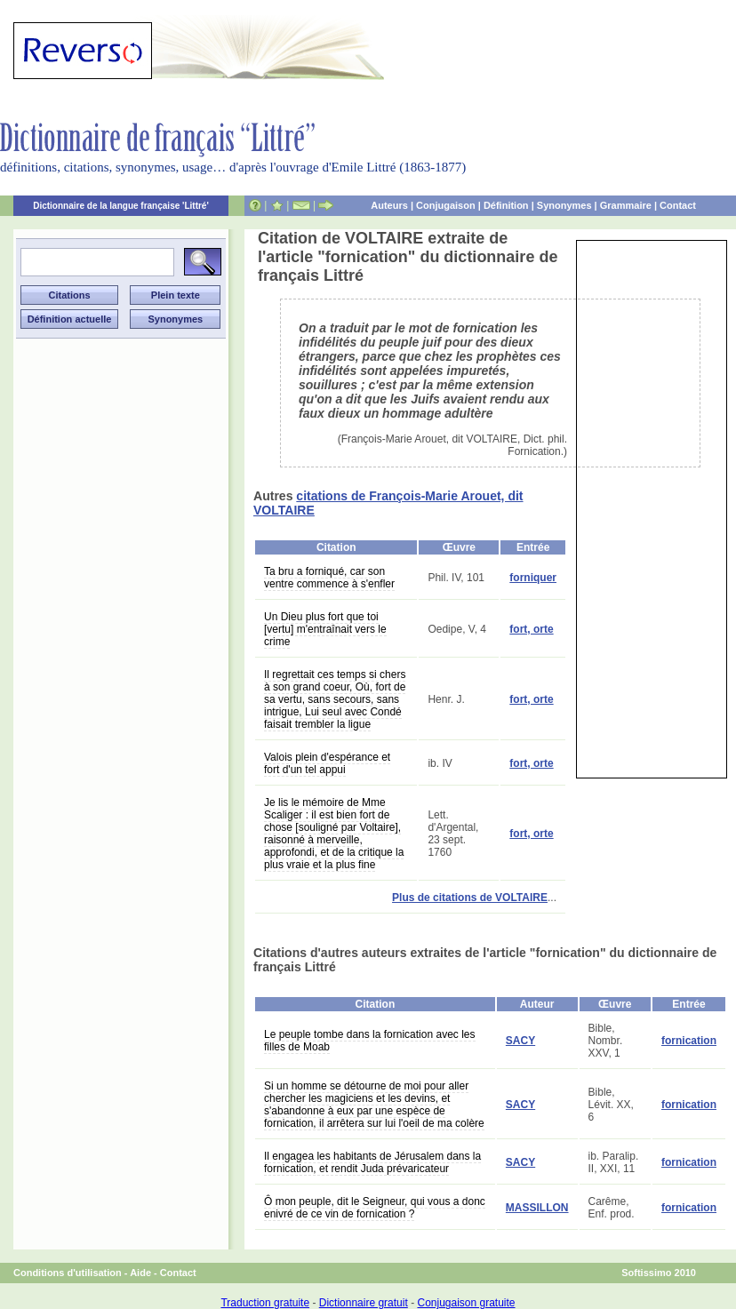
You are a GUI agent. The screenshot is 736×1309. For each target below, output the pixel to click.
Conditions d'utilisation (67, 1272)
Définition (506, 205)
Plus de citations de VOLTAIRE (470, 897)
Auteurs (389, 205)
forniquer (532, 577)
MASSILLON (537, 1207)
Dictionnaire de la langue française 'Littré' (121, 206)
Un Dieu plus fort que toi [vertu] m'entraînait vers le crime (325, 629)
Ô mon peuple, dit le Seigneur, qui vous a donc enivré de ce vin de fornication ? (374, 1207)
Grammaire (626, 205)
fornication (688, 1040)
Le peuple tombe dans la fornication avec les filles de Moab (370, 1040)
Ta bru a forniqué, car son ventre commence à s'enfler (329, 577)
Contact (678, 205)
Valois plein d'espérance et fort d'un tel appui (327, 763)
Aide (140, 1272)
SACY (520, 1040)
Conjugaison (446, 205)
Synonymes (564, 205)
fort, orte (531, 629)
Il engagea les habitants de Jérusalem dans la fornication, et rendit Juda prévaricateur (372, 1162)
